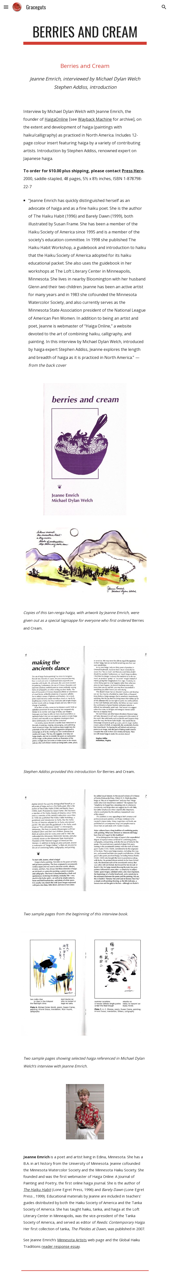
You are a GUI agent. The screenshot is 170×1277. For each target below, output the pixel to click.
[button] (6, 7)
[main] (84, 34)
